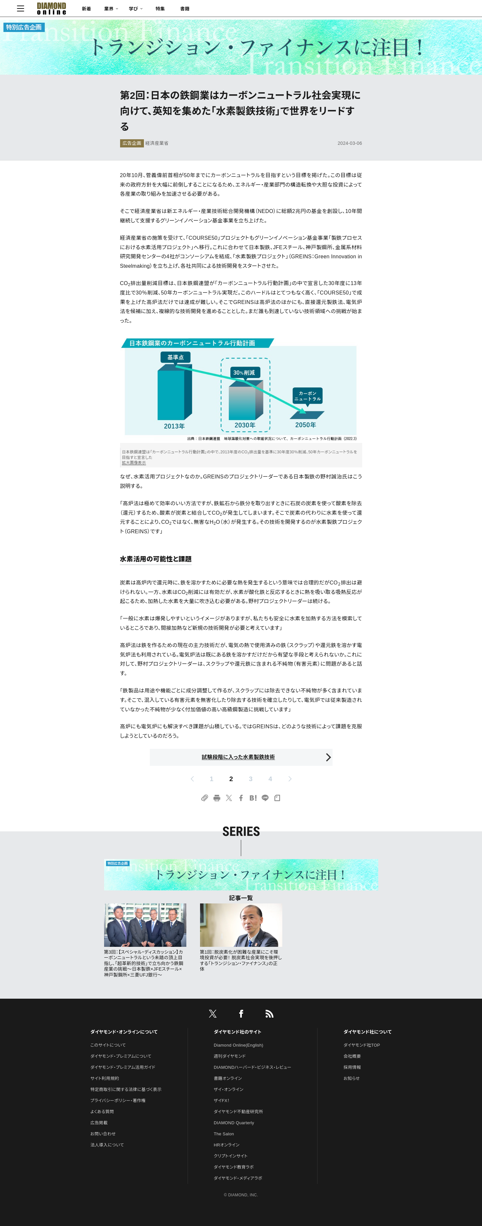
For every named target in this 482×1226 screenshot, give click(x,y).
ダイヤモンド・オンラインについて (124, 1032)
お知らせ (352, 1078)
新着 (134, 10)
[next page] (290, 778)
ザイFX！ (222, 1100)
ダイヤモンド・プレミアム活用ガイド (122, 1067)
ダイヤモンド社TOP (362, 1045)
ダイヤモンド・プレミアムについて (120, 1056)
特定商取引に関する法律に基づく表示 (126, 1089)
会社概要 (352, 1056)
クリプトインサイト (231, 1156)
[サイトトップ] (93, 10)
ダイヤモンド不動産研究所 (238, 1111)
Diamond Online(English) (238, 1045)
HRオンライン (227, 1145)
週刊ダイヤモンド (230, 1056)
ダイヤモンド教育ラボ (234, 1167)
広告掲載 (99, 1122)
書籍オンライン (228, 1078)
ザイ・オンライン (228, 1089)
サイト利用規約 (104, 1078)
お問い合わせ (103, 1133)
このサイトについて (108, 1045)
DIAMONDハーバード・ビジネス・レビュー (252, 1067)
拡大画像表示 (134, 463)
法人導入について (107, 1145)
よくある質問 (102, 1111)
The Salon (224, 1133)
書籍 (232, 10)
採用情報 (352, 1067)
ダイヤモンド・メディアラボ (238, 1178)
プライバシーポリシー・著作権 (118, 1100)
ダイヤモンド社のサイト (237, 1032)
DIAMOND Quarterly (234, 1122)
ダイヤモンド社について (368, 1032)
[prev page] (192, 778)
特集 (207, 10)
